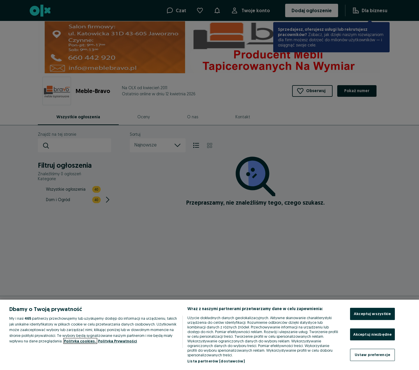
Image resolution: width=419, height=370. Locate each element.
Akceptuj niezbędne (372, 334)
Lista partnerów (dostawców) (216, 361)
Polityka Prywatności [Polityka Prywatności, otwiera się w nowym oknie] (117, 341)
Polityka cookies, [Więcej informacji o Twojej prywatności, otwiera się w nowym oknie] (80, 341)
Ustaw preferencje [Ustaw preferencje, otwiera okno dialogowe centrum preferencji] (372, 354)
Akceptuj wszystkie (372, 313)
